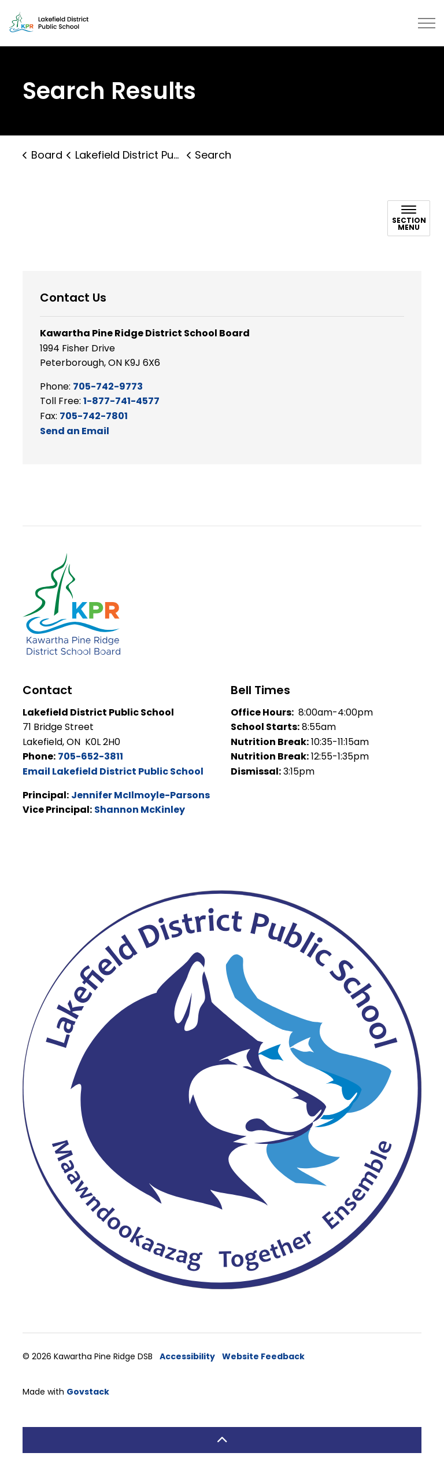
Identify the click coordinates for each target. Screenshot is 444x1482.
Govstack (87, 1391)
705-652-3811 (90, 756)
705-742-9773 (108, 386)
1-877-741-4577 (121, 401)
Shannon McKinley (139, 809)
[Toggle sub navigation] (408, 218)
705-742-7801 (94, 416)
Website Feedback (263, 1356)
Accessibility (187, 1356)
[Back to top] (222, 1440)
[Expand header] (426, 23)
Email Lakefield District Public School (113, 771)
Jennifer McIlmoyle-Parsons (140, 795)
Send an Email (74, 431)
